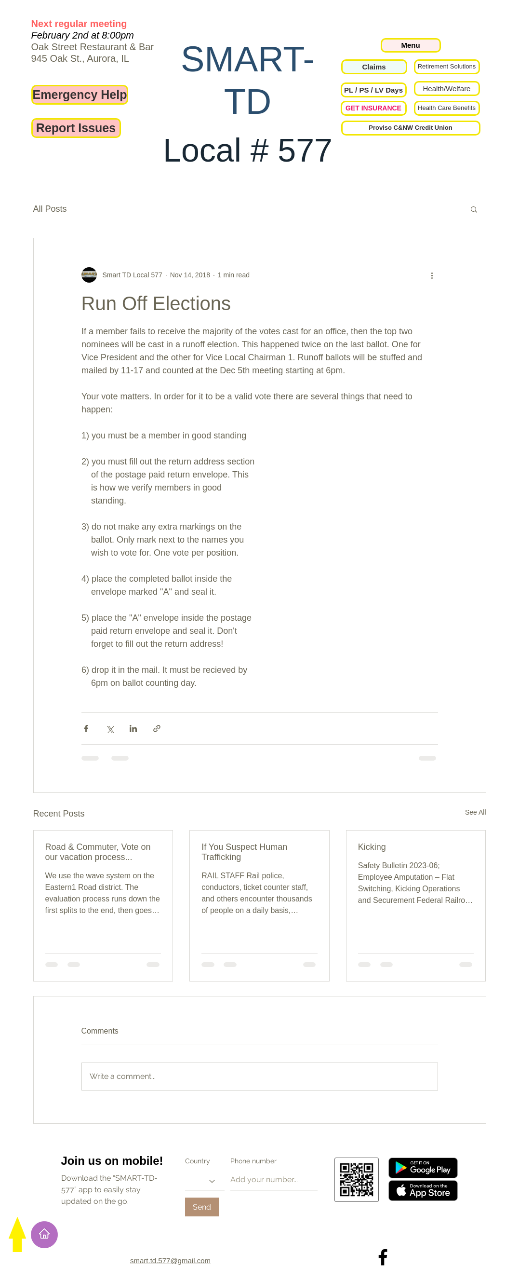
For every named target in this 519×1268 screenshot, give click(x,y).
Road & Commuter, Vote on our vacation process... (98, 852)
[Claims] (374, 66)
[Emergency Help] (80, 95)
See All (475, 812)
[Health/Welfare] (447, 88)
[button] (374, 89)
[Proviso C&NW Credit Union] (410, 128)
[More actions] (432, 275)
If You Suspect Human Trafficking (244, 852)
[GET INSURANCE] (374, 108)
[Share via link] (156, 728)
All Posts (50, 209)
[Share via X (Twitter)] (109, 728)
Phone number (253, 1161)
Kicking (372, 847)
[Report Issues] (76, 128)
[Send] (202, 1207)
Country (197, 1161)
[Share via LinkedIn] (133, 728)
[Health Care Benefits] (447, 108)
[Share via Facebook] (86, 728)
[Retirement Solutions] (447, 66)
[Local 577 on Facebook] (383, 1257)
